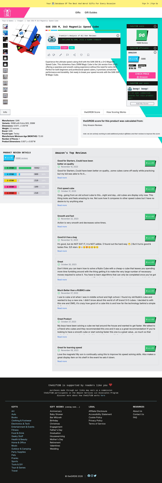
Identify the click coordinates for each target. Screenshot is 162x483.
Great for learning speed (69, 347)
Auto (13, 414)
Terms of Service (97, 423)
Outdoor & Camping (21, 448)
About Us (137, 411)
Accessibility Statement (100, 414)
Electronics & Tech (20, 423)
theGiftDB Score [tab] (92, 112)
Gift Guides (91, 12)
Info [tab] (5, 112)
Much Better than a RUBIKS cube (73, 290)
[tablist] (39, 112)
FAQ (135, 417)
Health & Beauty (19, 439)
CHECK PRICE (142, 76)
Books (14, 417)
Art (12, 411)
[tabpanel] (39, 131)
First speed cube (65, 188)
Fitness (15, 430)
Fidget (20, 21)
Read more (62, 178)
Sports (14, 461)
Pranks (14, 458)
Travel (14, 470)
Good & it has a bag (67, 237)
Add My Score (142, 103)
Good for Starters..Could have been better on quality (75, 162)
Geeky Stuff (17, 436)
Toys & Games (7, 21)
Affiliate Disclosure (98, 411)
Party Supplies (18, 452)
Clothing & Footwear (21, 420)
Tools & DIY (17, 464)
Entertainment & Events (22, 427)
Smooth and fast (65, 216)
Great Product (64, 319)
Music (14, 445)
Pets (13, 455)
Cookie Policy (95, 417)
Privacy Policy (95, 420)
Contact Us (138, 414)
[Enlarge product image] (5, 26)
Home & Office (18, 442)
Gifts (78, 12)
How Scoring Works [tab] (116, 112)
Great (60, 261)
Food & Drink (17, 433)
